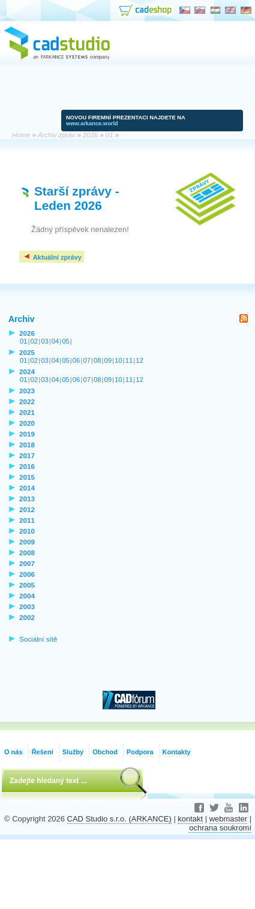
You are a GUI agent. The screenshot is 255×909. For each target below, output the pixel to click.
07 (87, 360)
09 (108, 360)
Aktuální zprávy (52, 257)
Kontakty (177, 752)
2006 (27, 574)
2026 (27, 333)
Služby (72, 752)
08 (97, 360)
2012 (27, 509)
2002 (27, 617)
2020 (27, 423)
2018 (27, 445)
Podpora (140, 752)
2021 (27, 412)
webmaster (228, 818)
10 (118, 360)
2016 (27, 466)
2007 (27, 563)
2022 (27, 401)
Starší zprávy (73, 191)
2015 (27, 477)
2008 (27, 552)
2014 (27, 488)
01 (24, 341)
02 (34, 341)
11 (129, 360)
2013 (27, 498)
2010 (27, 531)
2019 (27, 434)
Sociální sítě (38, 639)
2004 (27, 596)
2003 (27, 606)
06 (76, 360)
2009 (27, 542)
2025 (27, 352)
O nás (13, 752)
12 (139, 360)
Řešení (42, 752)
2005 (27, 585)
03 (45, 341)
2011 (27, 520)
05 (66, 341)
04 (55, 341)
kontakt (190, 818)
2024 (27, 371)
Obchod (105, 752)
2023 (27, 391)
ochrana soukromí (220, 827)
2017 (27, 455)
